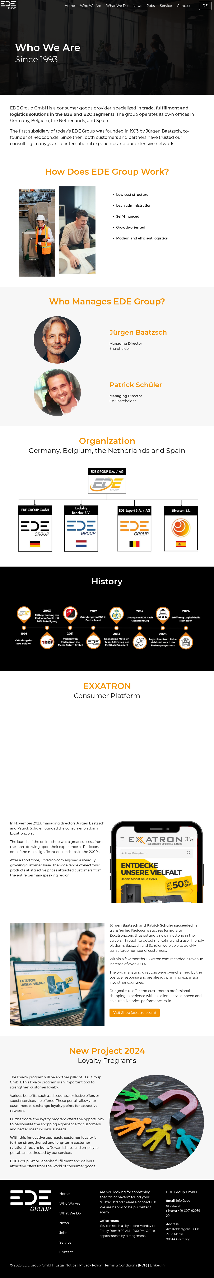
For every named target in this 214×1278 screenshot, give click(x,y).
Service (166, 6)
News (137, 6)
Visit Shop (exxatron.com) (134, 1013)
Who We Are (90, 6)
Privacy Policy (90, 1265)
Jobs (151, 6)
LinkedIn (157, 1265)
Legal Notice (66, 1265)
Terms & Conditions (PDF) (125, 1265)
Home (70, 6)
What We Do (117, 6)
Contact (184, 6)
